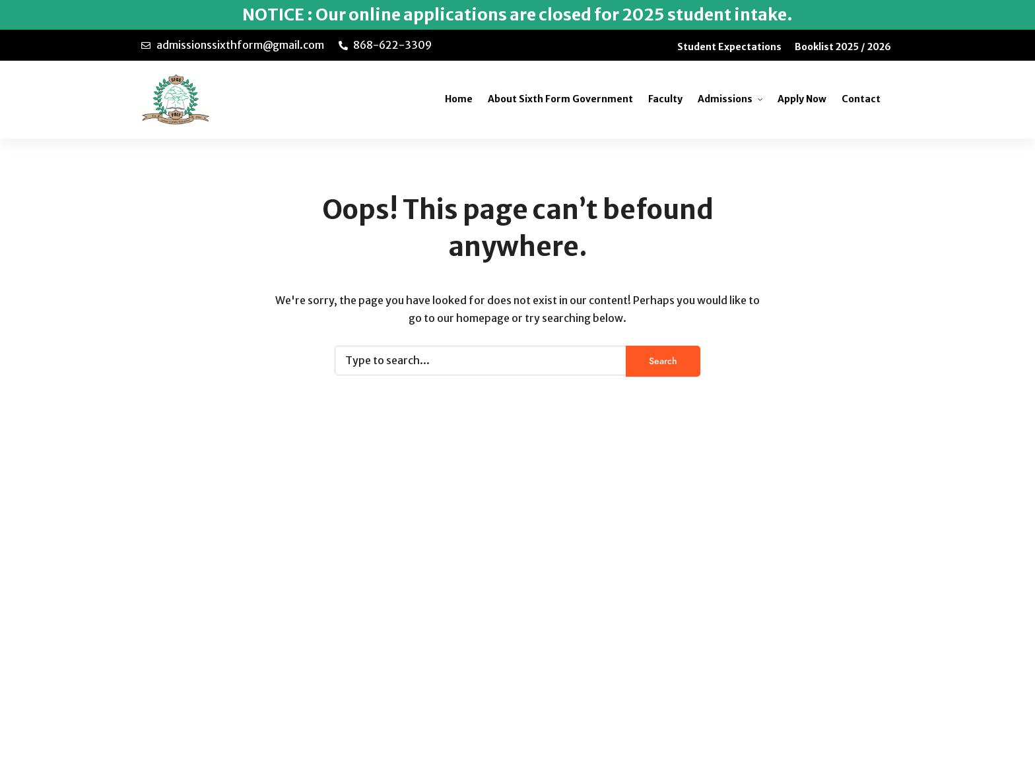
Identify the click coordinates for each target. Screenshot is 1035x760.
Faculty (665, 99)
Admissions (725, 99)
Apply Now (802, 99)
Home (459, 99)
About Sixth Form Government (560, 99)
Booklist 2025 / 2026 (843, 47)
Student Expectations (729, 47)
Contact (861, 99)
